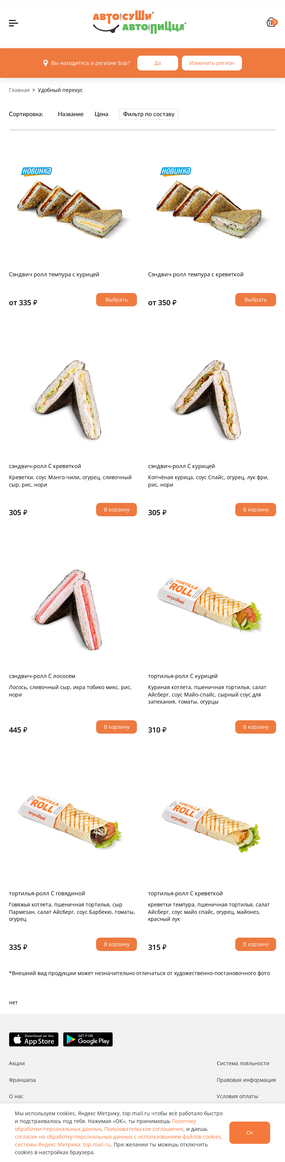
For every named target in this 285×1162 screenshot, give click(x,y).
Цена (101, 114)
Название (70, 114)
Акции (17, 1063)
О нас (16, 1096)
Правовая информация (246, 1079)
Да (157, 62)
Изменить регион (212, 62)
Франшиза (22, 1079)
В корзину (117, 509)
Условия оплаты (237, 1096)
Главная (19, 89)
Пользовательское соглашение (143, 1128)
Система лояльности (243, 1063)
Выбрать (116, 299)
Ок (249, 1132)
